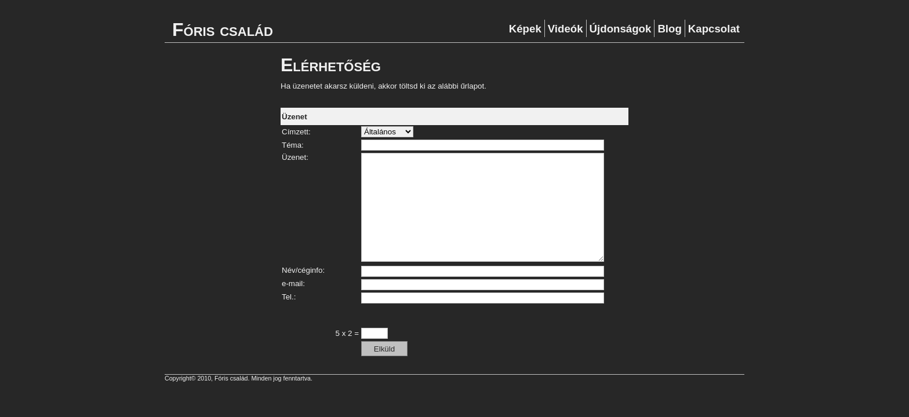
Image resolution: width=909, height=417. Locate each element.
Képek (525, 29)
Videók (565, 29)
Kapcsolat (714, 29)
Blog (669, 29)
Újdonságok (621, 29)
